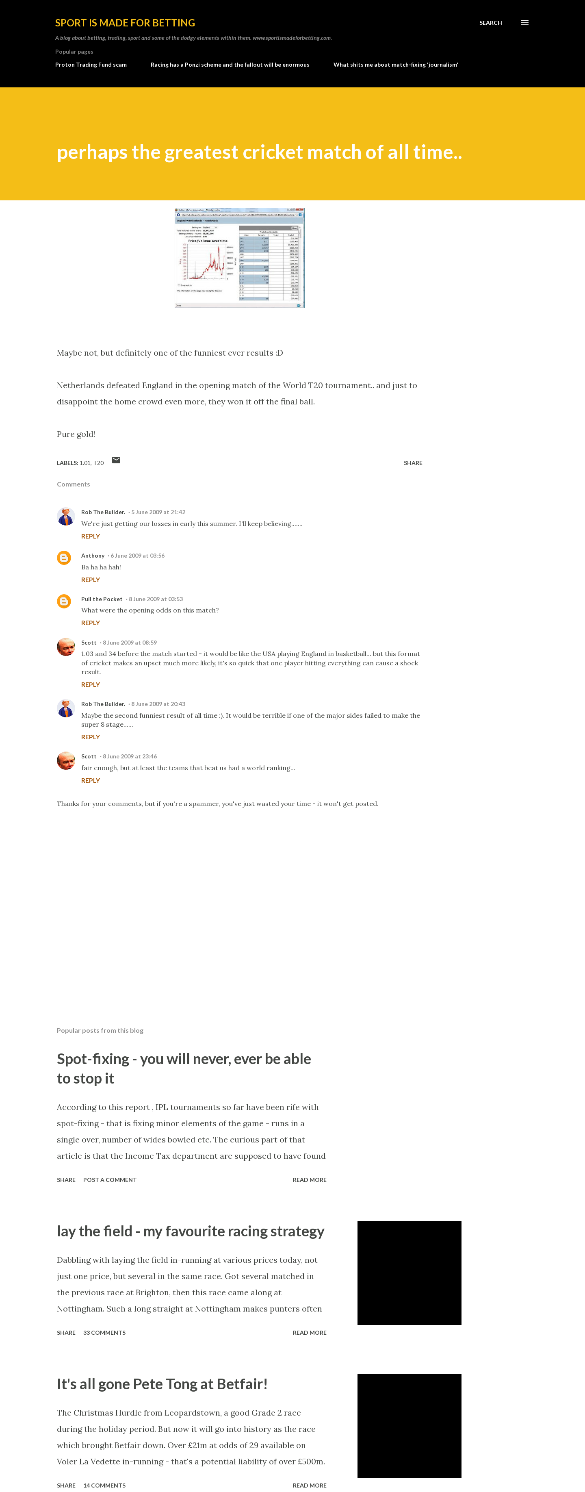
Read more (310, 1179)
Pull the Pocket (102, 598)
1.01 (85, 462)
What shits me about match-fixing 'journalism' (396, 64)
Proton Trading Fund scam (91, 64)
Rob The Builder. (103, 511)
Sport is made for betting (125, 22)
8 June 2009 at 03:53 (156, 598)
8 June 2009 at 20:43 (158, 703)
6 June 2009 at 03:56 (137, 555)
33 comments (104, 1332)
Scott (89, 642)
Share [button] (413, 462)
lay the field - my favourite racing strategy (191, 1231)
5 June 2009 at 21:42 (158, 511)
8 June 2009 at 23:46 (130, 756)
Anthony (92, 555)
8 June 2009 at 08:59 (130, 642)
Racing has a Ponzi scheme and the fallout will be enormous (230, 64)
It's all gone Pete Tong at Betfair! (162, 1383)
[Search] (490, 23)
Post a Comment (110, 1179)
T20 (98, 462)
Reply (90, 536)
